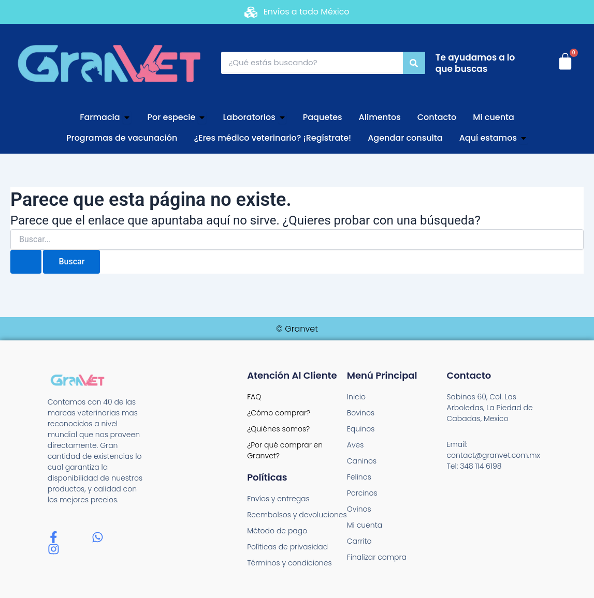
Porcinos (362, 493)
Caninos (361, 461)
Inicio (356, 397)
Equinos (361, 429)
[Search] (414, 63)
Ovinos (359, 509)
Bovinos (360, 413)
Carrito (359, 541)
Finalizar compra (377, 557)
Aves (355, 445)
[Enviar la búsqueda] (25, 262)
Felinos (359, 477)
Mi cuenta (364, 525)
